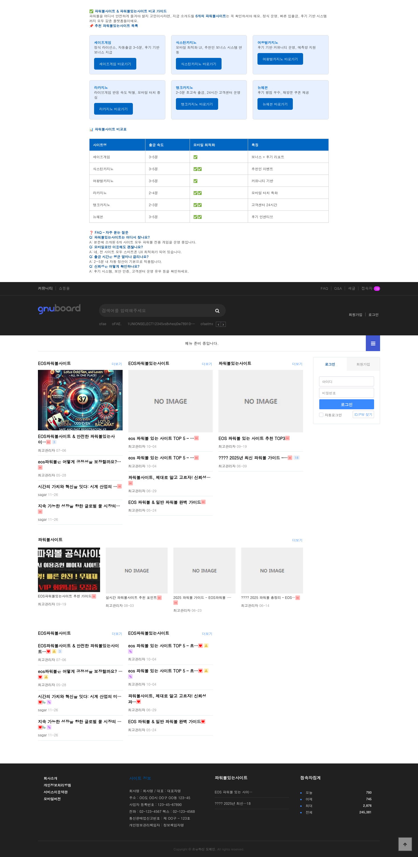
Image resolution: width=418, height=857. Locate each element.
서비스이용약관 (56, 791)
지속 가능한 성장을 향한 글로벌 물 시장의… (79, 506)
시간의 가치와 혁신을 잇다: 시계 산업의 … (77, 486)
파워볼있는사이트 (234, 363)
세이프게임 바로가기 (115, 63)
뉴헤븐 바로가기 (275, 104)
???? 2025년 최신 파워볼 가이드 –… (252, 458)
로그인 (373, 314)
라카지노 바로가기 (113, 108)
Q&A (338, 288)
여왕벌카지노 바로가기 (280, 58)
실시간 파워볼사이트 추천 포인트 (131, 597)
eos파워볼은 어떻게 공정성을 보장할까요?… (79, 461)
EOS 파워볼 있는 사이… (233, 791)
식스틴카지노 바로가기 (198, 63)
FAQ (324, 288)
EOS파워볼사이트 (54, 363)
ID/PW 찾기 (363, 414)
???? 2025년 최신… (233, 803)
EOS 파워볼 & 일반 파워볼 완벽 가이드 (164, 502)
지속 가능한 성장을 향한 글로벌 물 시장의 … (79, 721)
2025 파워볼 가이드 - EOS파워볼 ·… (202, 597)
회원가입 (355, 314)
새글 (351, 288)
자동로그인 (330, 414)
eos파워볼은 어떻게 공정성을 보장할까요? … (80, 671)
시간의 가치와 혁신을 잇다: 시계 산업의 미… (79, 696)
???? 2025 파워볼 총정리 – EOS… (268, 597)
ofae (102, 323)
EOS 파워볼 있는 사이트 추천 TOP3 (251, 438)
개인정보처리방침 (57, 785)
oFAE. (117, 323)
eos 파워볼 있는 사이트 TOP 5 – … (161, 438)
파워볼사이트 (50, 539)
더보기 (117, 363)
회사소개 (50, 778)
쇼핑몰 (64, 288)
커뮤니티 (45, 288)
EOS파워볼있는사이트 (148, 363)
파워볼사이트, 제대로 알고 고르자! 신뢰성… (169, 477)
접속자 (370, 288)
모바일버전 (52, 798)
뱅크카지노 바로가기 (197, 104)
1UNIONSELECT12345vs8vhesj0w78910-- (161, 323)
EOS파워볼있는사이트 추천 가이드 (65, 595)
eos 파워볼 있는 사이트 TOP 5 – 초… (163, 646)
